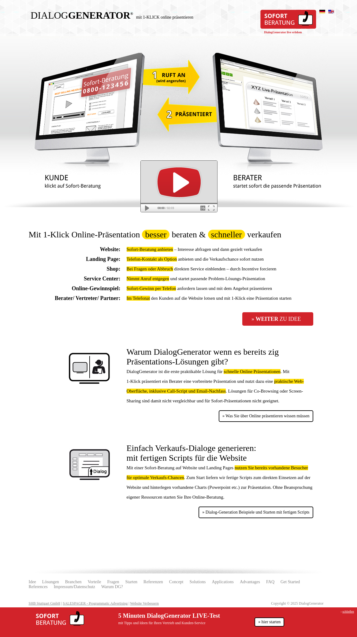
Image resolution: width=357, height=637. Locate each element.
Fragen (113, 582)
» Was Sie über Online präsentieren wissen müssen (265, 416)
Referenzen (153, 582)
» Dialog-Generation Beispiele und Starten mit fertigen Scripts (255, 512)
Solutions (197, 582)
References (38, 586)
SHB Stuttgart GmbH (44, 603)
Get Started (290, 582)
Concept (176, 582)
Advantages (250, 582)
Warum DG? (112, 586)
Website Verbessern (144, 603)
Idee (32, 582)
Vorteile (94, 582)
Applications (223, 582)
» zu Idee (276, 319)
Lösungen (50, 582)
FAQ (270, 582)
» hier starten (269, 622)
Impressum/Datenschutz (74, 586)
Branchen (73, 582)
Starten (131, 582)
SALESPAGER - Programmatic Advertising (95, 603)
